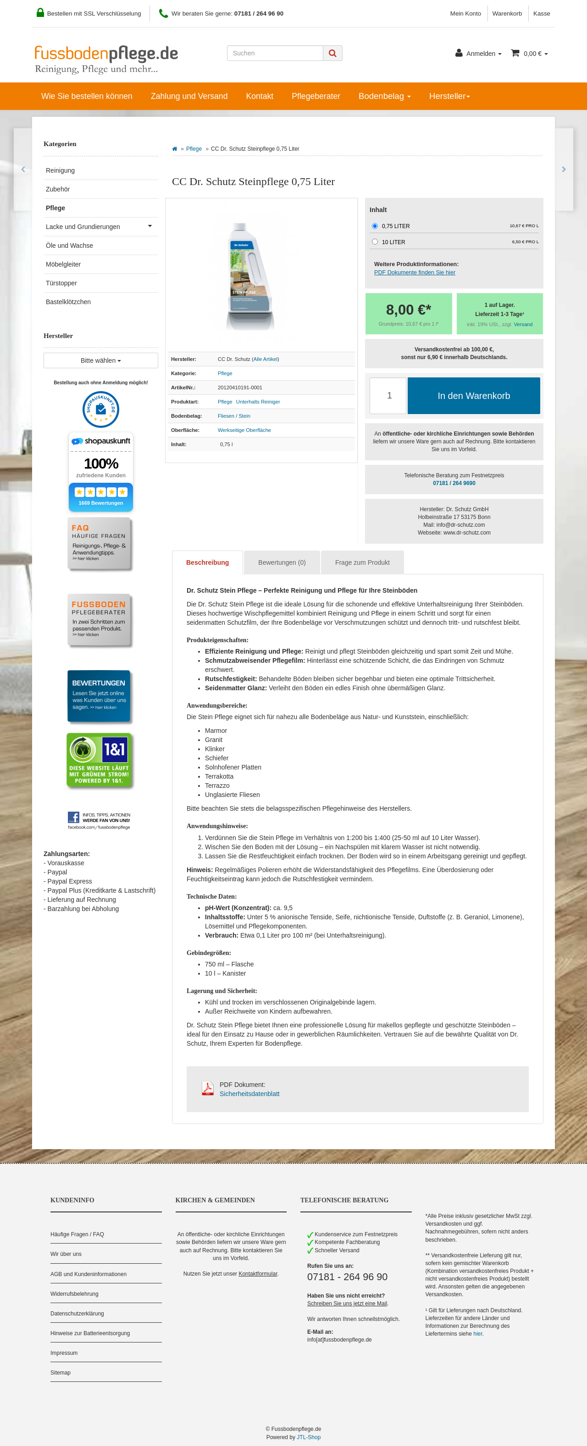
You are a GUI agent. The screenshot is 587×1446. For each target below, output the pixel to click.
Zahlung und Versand (189, 96)
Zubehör (58, 189)
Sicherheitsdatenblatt (250, 1093)
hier (477, 1334)
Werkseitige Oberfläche (244, 430)
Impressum (64, 1353)
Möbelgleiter (63, 264)
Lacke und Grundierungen (102, 226)
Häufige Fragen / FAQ (77, 1234)
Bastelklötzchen (68, 302)
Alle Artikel (265, 359)
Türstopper (61, 283)
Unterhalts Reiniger (258, 401)
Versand (523, 324)
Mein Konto (465, 13)
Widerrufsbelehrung (74, 1294)
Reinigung (60, 170)
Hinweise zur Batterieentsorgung (90, 1333)
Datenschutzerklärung (77, 1313)
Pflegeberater (316, 96)
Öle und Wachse (69, 245)
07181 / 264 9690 (454, 483)
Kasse (541, 13)
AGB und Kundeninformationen (88, 1274)
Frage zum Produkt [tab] (362, 562)
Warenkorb (507, 13)
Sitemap (60, 1373)
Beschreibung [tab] (207, 562)
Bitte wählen (101, 360)
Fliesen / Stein (234, 416)
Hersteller (449, 96)
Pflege (194, 149)
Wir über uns (66, 1254)
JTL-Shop (309, 1437)
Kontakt (259, 96)
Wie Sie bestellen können (87, 96)
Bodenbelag (385, 96)
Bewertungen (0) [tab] (282, 562)
